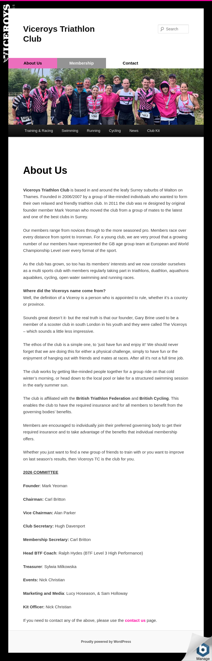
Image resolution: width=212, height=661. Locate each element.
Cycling (115, 131)
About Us (32, 63)
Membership (81, 63)
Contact (130, 63)
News (134, 131)
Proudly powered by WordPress (106, 642)
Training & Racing (39, 131)
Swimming (70, 131)
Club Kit (153, 131)
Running (93, 131)
